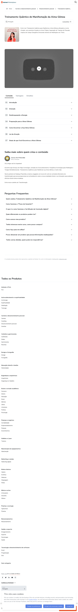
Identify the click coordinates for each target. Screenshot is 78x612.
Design (3, 359)
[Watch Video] (39, 69)
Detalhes (30, 97)
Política (3, 414)
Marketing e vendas (7, 463)
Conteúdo (9, 97)
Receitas (3, 349)
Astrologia (4, 304)
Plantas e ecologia (7, 510)
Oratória (3, 330)
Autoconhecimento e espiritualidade (13, 301)
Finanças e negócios (7, 424)
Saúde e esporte (6, 533)
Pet (2, 294)
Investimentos (5, 435)
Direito (3, 398)
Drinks (3, 343)
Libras (3, 408)
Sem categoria (6, 567)
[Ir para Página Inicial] (9, 2)
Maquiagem (4, 484)
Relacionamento (6, 526)
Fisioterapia (4, 541)
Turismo (3, 445)
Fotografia (4, 362)
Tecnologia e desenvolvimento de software (15, 551)
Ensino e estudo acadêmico (10, 393)
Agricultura (4, 513)
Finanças (3, 432)
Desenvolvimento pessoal (9, 328)
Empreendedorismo (7, 429)
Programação (5, 557)
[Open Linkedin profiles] (10, 582)
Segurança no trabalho (7, 385)
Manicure (3, 481)
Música (3, 502)
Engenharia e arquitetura (9, 380)
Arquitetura (4, 382)
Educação (4, 400)
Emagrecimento (5, 536)
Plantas (3, 515)
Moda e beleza (6, 473)
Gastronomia (5, 346)
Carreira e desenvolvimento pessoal (13, 320)
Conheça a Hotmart (8, 587)
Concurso (4, 395)
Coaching (3, 325)
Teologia (4, 312)
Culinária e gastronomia (8, 338)
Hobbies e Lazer (6, 442)
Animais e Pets (6, 291)
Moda (3, 487)
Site (2, 559)
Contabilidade (5, 427)
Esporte (3, 539)
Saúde (3, 544)
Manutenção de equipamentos (11, 453)
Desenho (4, 500)
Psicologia (4, 416)
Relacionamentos (7, 523)
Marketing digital (6, 466)
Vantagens (19, 97)
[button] (37, 103)
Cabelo (3, 476)
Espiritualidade (5, 307)
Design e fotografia (7, 356)
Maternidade (5, 372)
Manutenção (4, 455)
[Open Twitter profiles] (6, 582)
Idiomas (3, 406)
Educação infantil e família (9, 369)
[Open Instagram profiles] (17, 582)
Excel (3, 554)
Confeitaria (4, 341)
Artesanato (4, 497)
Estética (3, 479)
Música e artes (6, 494)
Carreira (3, 322)
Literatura (4, 411)
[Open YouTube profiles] (13, 582)
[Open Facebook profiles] (3, 582)
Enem (3, 403)
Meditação (4, 309)
